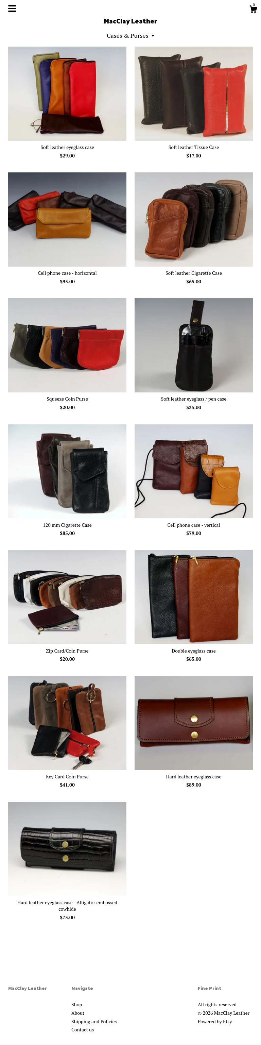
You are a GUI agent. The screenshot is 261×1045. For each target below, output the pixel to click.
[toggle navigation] (12, 8)
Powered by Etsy (215, 1021)
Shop (76, 1004)
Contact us (82, 1029)
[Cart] (253, 10)
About (77, 1013)
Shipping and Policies (94, 1021)
